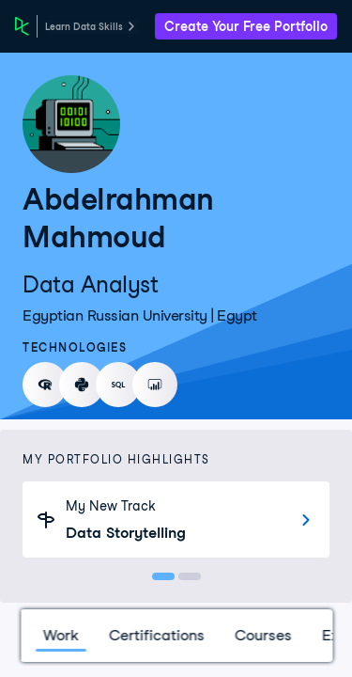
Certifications (156, 635)
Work (60, 635)
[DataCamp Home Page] (22, 26)
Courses (262, 635)
